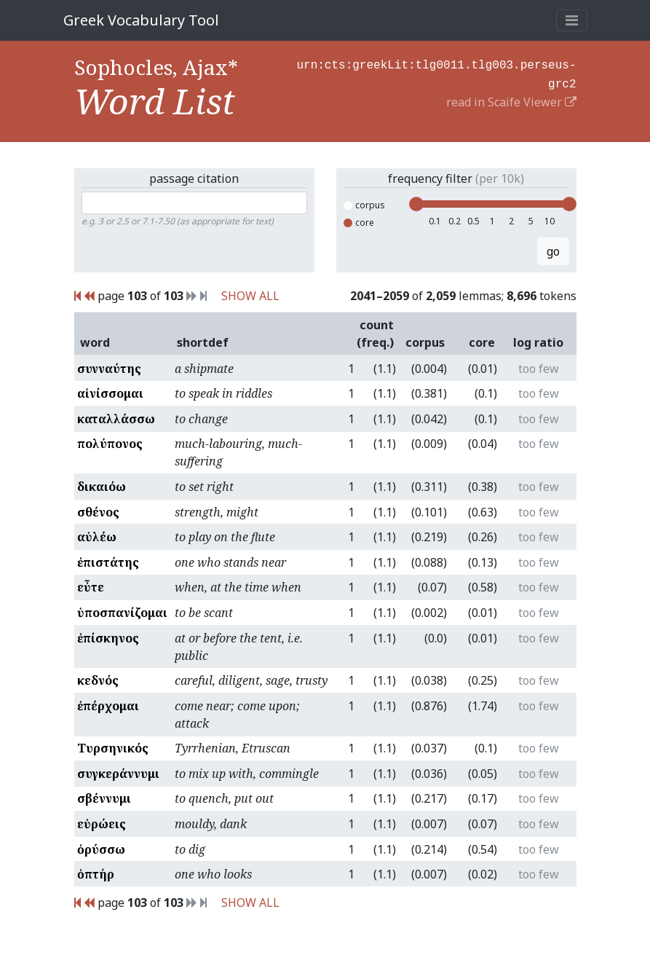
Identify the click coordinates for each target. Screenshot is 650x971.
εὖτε (90, 587)
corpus (364, 205)
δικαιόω (101, 487)
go (553, 251)
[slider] (416, 204)
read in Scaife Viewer (511, 99)
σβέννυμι (104, 798)
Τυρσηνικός (112, 748)
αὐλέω (96, 537)
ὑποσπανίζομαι (122, 613)
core (359, 222)
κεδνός (98, 680)
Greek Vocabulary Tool (141, 20)
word (95, 342)
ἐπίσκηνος (108, 638)
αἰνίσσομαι (110, 393)
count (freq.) (375, 333)
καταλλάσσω (116, 419)
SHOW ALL (250, 296)
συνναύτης (109, 369)
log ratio (538, 342)
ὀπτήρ (95, 874)
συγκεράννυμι (118, 774)
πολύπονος (110, 444)
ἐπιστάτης (108, 562)
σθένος (98, 512)
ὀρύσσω (101, 849)
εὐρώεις (101, 824)
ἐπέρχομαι (108, 706)
